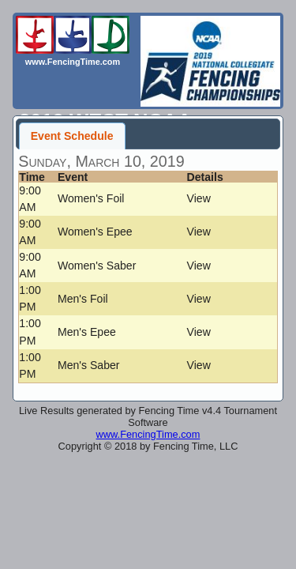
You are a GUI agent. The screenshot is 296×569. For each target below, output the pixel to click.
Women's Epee (95, 231)
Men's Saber (89, 365)
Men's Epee (87, 332)
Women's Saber (97, 265)
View (199, 198)
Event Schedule (72, 136)
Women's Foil (91, 198)
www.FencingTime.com (148, 434)
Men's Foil (83, 298)
